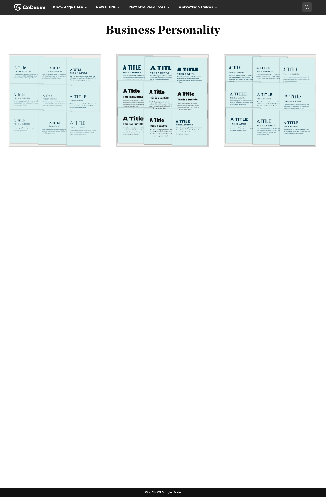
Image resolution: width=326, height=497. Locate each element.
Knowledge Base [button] (70, 7)
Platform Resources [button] (149, 7)
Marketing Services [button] (198, 7)
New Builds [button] (108, 7)
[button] (307, 7)
